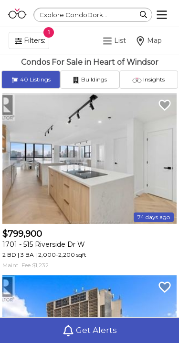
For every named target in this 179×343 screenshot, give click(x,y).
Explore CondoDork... (73, 15)
